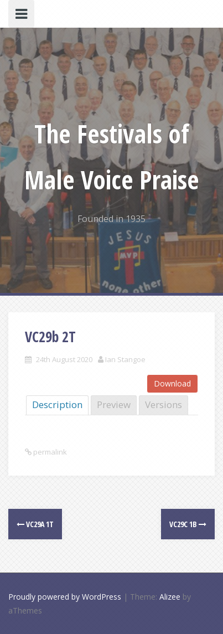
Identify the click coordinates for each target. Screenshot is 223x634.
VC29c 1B (187, 524)
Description (57, 404)
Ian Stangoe (125, 359)
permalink (49, 452)
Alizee (169, 596)
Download (172, 383)
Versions (163, 404)
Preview (114, 404)
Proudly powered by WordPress (64, 596)
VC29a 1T (35, 524)
